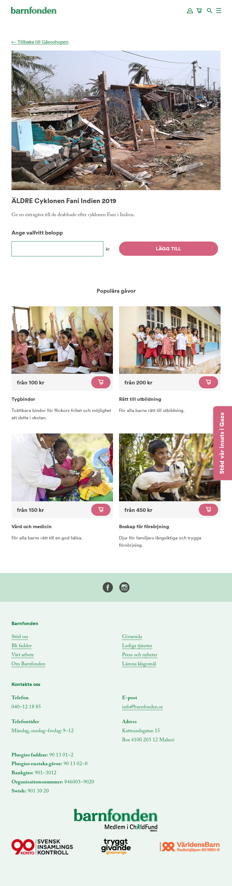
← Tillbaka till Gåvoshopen (40, 41)
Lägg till (168, 248)
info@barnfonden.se (142, 707)
